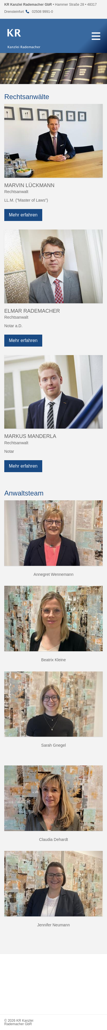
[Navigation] (96, 36)
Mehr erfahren (23, 214)
